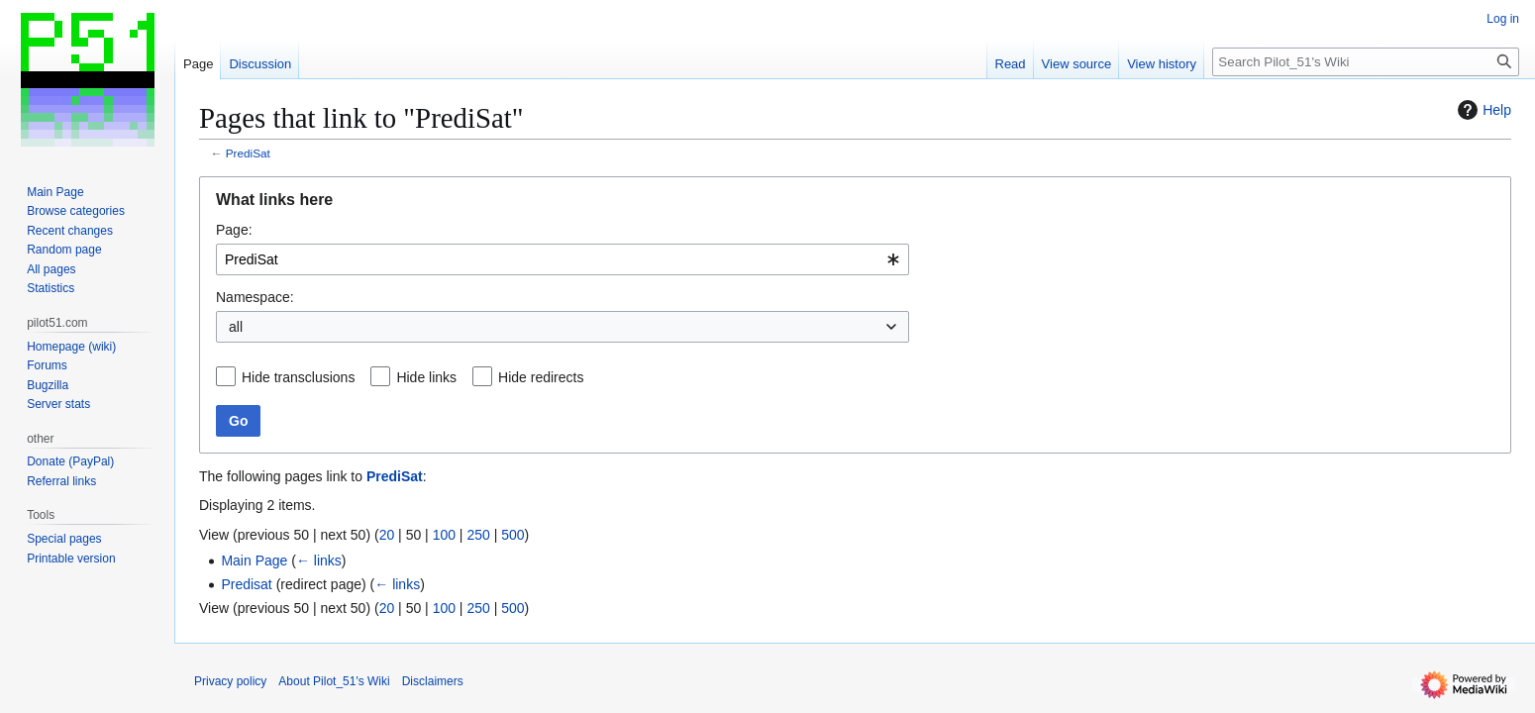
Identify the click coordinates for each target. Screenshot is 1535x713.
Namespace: (255, 297)
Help (1482, 110)
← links (319, 560)
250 (477, 535)
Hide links (426, 377)
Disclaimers (432, 681)
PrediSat (248, 153)
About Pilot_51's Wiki (333, 681)
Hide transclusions (298, 377)
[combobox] (562, 259)
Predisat (246, 584)
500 (512, 535)
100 (444, 535)
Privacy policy (230, 681)
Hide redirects (540, 377)
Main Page (254, 560)
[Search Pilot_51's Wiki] (1365, 62)
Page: (234, 230)
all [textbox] (236, 327)
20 (387, 535)
